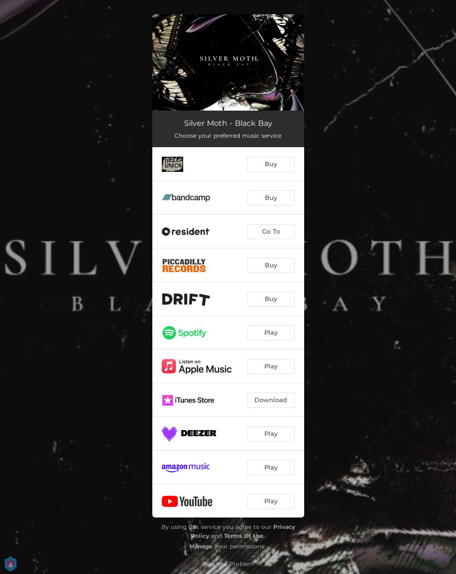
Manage (201, 546)
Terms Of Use (244, 535)
